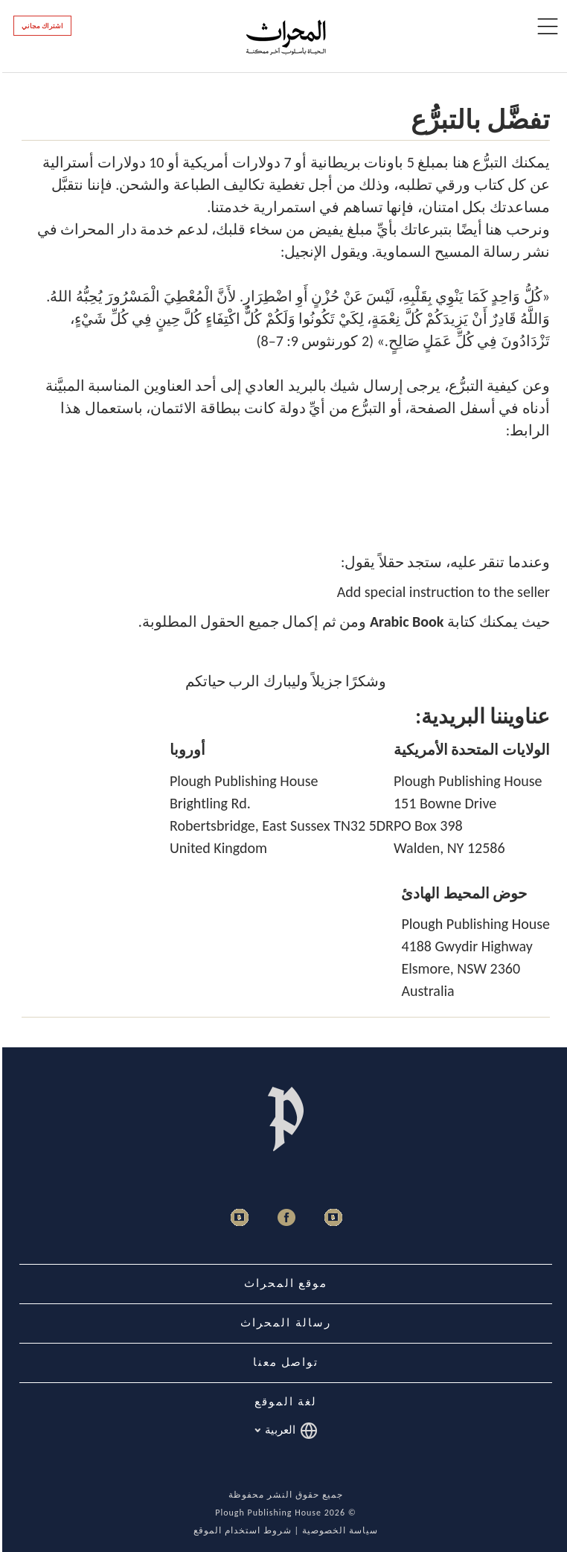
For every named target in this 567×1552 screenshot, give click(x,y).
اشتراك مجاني (40, 26)
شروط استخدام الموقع (240, 1530)
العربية (283, 1431)
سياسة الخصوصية (338, 1530)
